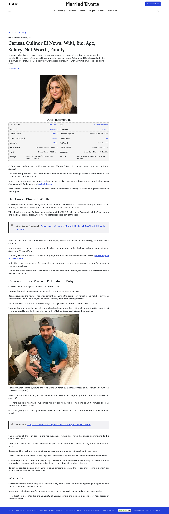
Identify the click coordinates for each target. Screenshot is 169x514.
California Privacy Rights (72, 510)
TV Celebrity (59, 10)
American (54, 129)
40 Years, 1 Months (101, 125)
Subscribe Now (153, 4)
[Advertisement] (27, 18)
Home (11, 32)
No (107, 138)
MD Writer (15, 68)
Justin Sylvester (45, 184)
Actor (82, 10)
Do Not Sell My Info (107, 510)
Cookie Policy (42, 510)
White (55, 143)
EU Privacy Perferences (91, 510)
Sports (101, 10)
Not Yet (55, 138)
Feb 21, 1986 (53, 125)
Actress (72, 10)
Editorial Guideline (55, 510)
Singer (92, 10)
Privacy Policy (31, 510)
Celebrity (112, 10)
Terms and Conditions (16, 510)
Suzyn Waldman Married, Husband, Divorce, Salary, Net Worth (58, 424)
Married (55, 134)
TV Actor (104, 129)
